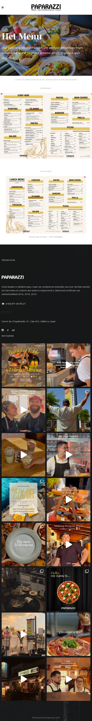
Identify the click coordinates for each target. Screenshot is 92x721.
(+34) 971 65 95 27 (15, 303)
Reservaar (7, 311)
